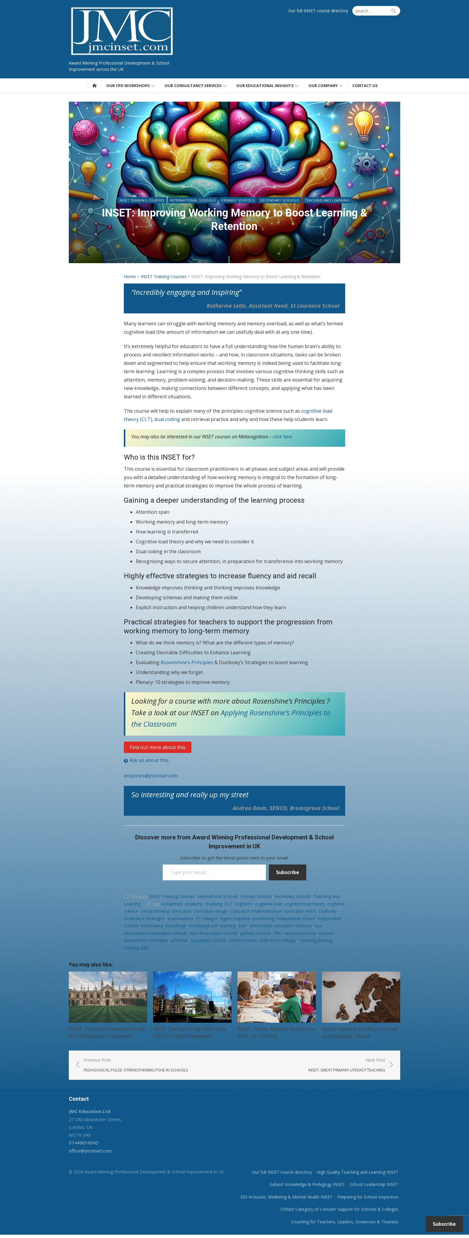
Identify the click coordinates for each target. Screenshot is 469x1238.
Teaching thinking (316, 942)
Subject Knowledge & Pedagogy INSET (312, 1187)
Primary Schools (237, 215)
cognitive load (268, 905)
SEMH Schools (243, 942)
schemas (179, 942)
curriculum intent (300, 912)
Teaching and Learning (327, 215)
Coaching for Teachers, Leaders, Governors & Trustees (349, 1225)
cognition (244, 905)
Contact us (365, 87)
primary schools (255, 934)
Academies (172, 905)
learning (228, 927)
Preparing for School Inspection (372, 1200)
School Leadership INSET (378, 1187)
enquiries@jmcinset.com (151, 777)
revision (326, 934)
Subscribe (287, 874)
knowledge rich (203, 927)
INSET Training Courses (142, 215)
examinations (181, 920)
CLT (228, 905)
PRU (278, 934)
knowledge (176, 927)
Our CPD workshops (128, 87)
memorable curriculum (271, 927)
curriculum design (211, 912)
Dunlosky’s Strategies (144, 920)
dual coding (167, 420)
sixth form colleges (278, 942)
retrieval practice (300, 934)
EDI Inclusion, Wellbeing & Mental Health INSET (291, 1200)
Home (130, 278)
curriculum (181, 912)
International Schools (193, 215)
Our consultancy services (193, 87)
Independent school (296, 920)
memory (304, 927)
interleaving (152, 927)
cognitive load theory (304, 905)
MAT (242, 927)
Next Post (351, 1068)
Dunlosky (328, 912)
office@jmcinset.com (85, 1154)
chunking (213, 905)
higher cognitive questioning (247, 920)
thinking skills (136, 949)
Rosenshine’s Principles (187, 664)
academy (194, 905)
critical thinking (155, 912)
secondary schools (209, 942)
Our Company (323, 87)
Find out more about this (157, 748)
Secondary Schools (280, 215)
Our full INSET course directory (323, 10)
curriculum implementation (256, 912)
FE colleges (207, 920)
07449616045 (79, 1146)
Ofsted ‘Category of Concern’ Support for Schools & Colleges (344, 1212)
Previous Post (131, 1068)
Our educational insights (265, 87)
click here (282, 438)
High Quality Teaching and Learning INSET (362, 1175)
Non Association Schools (214, 934)
